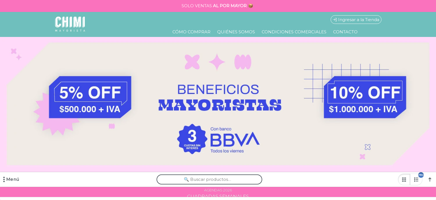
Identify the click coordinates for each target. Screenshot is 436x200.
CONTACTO (345, 31)
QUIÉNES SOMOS (236, 31)
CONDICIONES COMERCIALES (294, 31)
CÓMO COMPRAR (191, 31)
